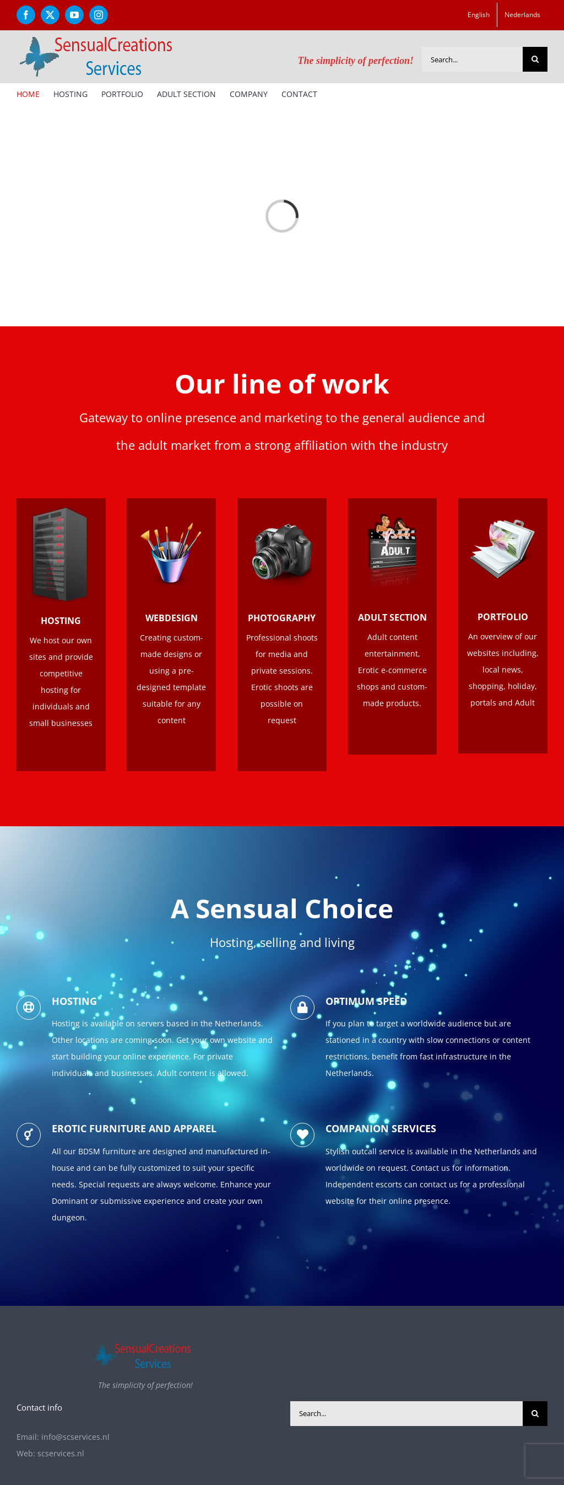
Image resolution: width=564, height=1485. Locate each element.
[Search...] (472, 59)
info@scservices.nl (75, 1437)
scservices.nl (60, 1453)
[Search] (535, 59)
